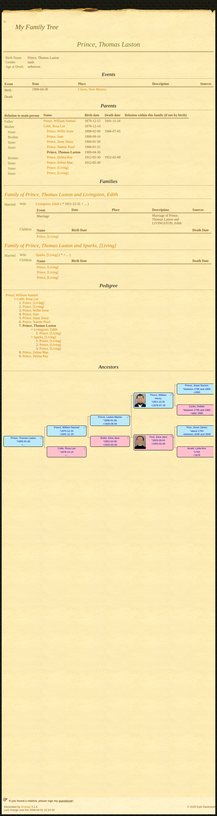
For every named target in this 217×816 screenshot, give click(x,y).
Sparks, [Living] (47, 255)
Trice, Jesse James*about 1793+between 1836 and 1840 (197, 431)
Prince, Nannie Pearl (61, 147)
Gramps (26, 806)
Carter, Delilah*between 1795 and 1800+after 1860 (196, 410)
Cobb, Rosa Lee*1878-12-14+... (67, 452)
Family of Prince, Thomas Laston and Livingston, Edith (61, 194)
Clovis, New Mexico (92, 89)
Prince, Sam (55, 136)
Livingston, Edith (48, 204)
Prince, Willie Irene (60, 131)
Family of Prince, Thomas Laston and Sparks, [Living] (60, 245)
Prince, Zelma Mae (60, 162)
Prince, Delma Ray (59, 157)
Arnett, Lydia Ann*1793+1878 (196, 452)
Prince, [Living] (57, 167)
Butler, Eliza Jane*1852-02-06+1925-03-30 (110, 441)
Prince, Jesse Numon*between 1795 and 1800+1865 (196, 389)
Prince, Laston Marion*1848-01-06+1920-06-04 (110, 420)
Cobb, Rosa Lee (54, 126)
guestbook (65, 800)
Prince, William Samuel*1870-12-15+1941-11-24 (66, 431)
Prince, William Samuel (59, 121)
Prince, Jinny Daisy (60, 141)
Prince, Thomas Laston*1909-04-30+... (23, 441)
